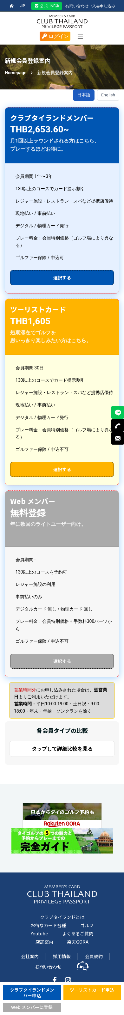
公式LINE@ (46, 6)
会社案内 (30, 956)
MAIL (117, 438)
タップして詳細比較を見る (62, 749)
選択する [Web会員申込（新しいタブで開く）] (62, 661)
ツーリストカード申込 (92, 990)
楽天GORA (77, 942)
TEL (117, 425)
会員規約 (94, 956)
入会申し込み (103, 6)
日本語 (83, 94)
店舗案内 (44, 942)
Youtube (39, 933)
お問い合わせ (77, 6)
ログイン (55, 36)
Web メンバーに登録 (32, 1007)
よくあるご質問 (77, 933)
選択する (62, 277)
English (108, 94)
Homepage (15, 72)
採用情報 (62, 956)
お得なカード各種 (48, 925)
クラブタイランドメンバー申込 (32, 993)
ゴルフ (87, 925)
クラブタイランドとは (62, 917)
